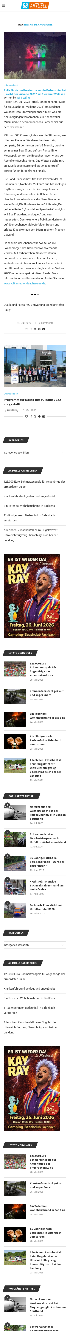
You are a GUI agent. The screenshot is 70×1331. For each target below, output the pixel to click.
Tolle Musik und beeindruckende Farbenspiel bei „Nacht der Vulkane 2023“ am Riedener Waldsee (35, 92)
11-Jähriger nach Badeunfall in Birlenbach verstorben (45, 1232)
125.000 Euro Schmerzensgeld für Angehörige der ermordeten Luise (43, 1161)
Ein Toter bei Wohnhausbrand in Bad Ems (29, 998)
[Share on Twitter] (35, 329)
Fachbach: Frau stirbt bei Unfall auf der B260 (46, 907)
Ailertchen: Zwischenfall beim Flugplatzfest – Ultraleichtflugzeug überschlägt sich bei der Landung (32, 1027)
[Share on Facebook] (31, 329)
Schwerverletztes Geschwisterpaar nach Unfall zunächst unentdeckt (48, 838)
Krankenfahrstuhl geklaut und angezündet (29, 988)
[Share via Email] (43, 329)
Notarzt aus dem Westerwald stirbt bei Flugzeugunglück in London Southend (48, 1305)
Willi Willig (23, 97)
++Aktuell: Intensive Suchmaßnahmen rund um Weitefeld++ (46, 885)
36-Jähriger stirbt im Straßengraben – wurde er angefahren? (47, 862)
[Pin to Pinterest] (39, 329)
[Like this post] (26, 329)
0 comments (46, 322)
